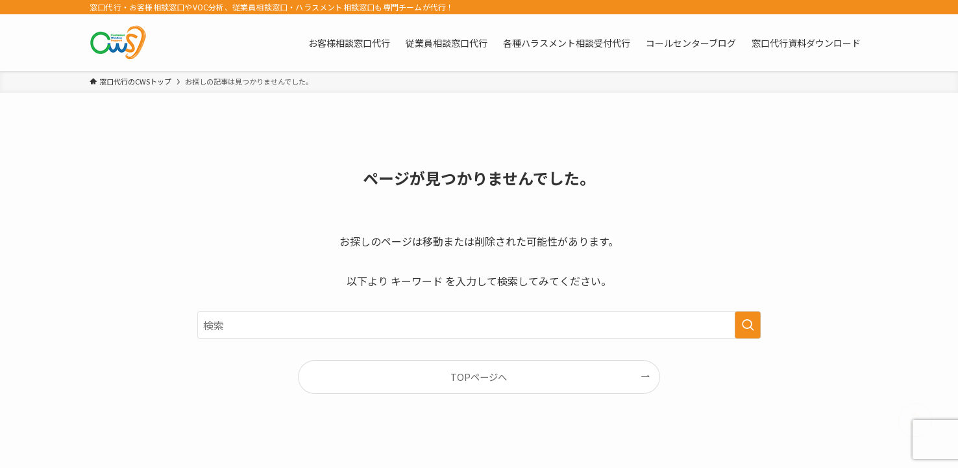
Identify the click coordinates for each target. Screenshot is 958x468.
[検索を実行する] (748, 325)
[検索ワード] (479, 325)
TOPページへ (478, 377)
